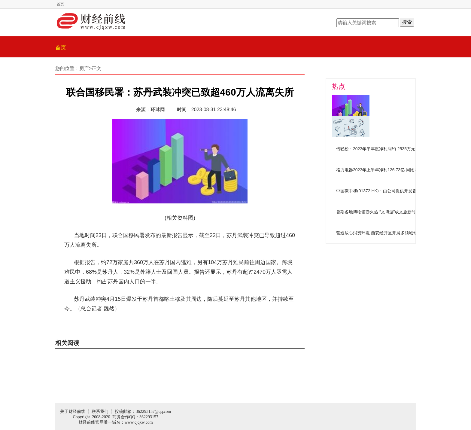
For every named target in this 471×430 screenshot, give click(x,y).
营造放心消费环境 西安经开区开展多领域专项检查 (383, 232)
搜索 (407, 22)
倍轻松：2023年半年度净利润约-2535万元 (375, 148)
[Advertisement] (363, 284)
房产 (84, 68)
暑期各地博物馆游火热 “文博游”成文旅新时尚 (378, 211)
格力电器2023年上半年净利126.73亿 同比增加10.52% (386, 169)
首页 (60, 4)
